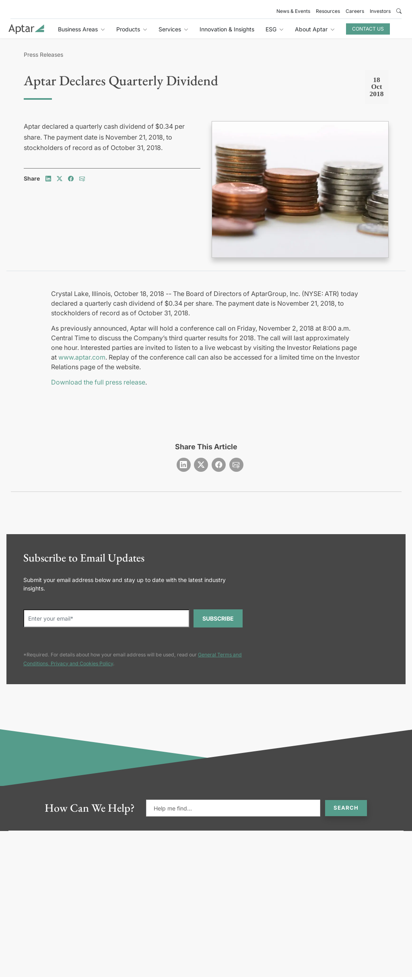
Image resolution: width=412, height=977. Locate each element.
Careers (355, 11)
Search (346, 807)
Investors (380, 11)
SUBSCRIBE (218, 618)
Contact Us (368, 29)
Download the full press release (98, 382)
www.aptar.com (81, 357)
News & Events (293, 11)
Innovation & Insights (227, 29)
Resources (328, 11)
